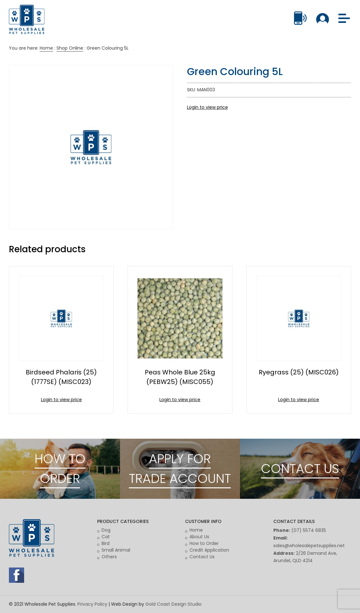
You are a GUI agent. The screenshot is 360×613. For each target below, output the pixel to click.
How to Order (204, 543)
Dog (106, 530)
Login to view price (207, 107)
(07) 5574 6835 (308, 530)
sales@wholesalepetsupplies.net (309, 545)
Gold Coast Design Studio (173, 604)
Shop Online (70, 48)
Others (109, 557)
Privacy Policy (92, 604)
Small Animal (116, 550)
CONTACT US (300, 468)
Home (46, 48)
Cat (106, 536)
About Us (199, 536)
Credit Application (209, 550)
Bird (106, 543)
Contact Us (202, 557)
